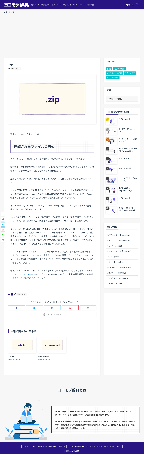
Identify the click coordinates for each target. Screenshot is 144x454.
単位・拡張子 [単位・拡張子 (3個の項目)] (130, 73)
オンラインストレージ (25, 274)
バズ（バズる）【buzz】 (116, 283)
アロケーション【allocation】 (119, 267)
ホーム (25, 446)
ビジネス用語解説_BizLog (78, 446)
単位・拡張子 (15, 68)
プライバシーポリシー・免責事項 (43, 446)
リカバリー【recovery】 (117, 272)
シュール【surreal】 (115, 245)
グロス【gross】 (114, 256)
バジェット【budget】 (116, 262)
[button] (137, 4)
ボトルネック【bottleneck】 (119, 240)
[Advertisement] (72, 34)
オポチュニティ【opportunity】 (120, 235)
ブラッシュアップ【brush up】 (119, 251)
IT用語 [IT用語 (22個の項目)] (109, 69)
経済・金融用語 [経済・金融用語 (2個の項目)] (112, 77)
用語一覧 (61, 446)
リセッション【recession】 (118, 278)
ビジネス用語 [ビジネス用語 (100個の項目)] (119, 69)
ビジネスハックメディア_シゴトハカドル (105, 446)
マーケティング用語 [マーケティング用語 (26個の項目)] (114, 73)
